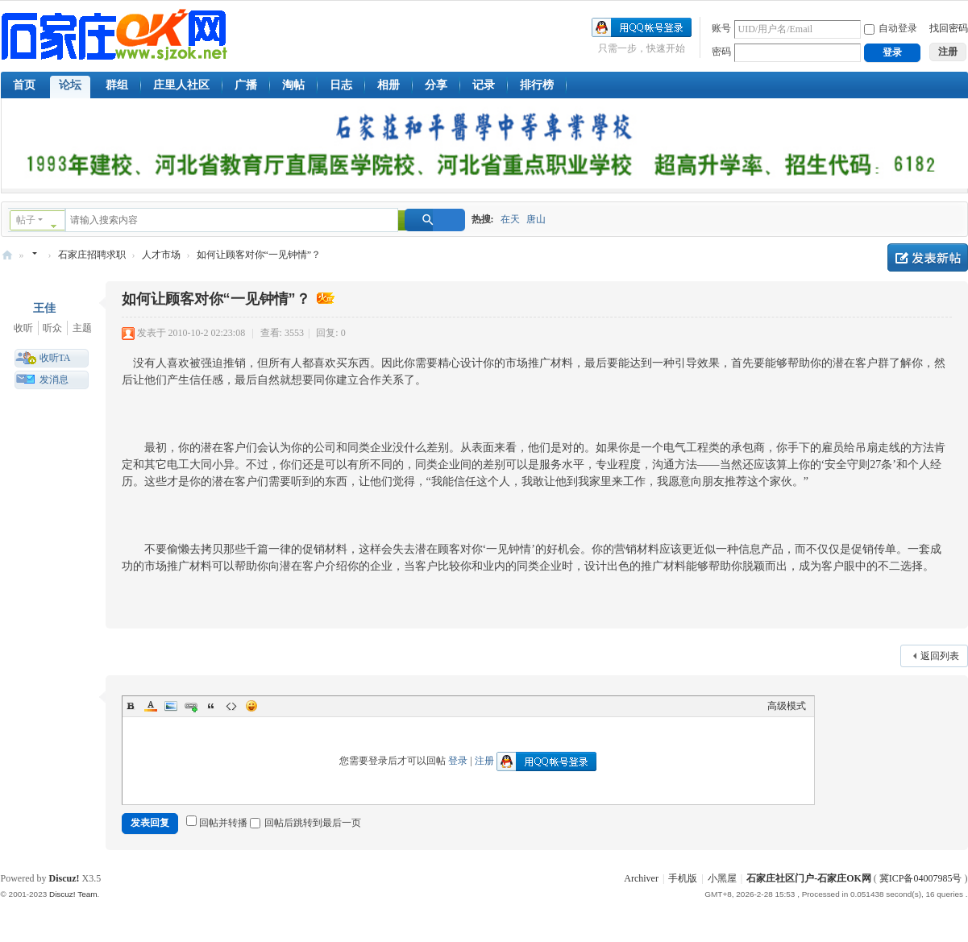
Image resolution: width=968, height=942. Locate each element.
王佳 (44, 308)
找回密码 (948, 28)
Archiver (641, 878)
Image (171, 706)
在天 (510, 219)
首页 (24, 85)
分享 (436, 85)
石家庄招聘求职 (92, 254)
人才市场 (161, 254)
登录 (457, 760)
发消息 (54, 379)
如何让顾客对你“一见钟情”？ (259, 254)
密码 (721, 51)
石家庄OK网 (7, 255)
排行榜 (537, 85)
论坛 (70, 85)
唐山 (536, 219)
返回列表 (939, 656)
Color (151, 706)
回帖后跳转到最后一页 (305, 822)
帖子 (25, 220)
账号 (721, 28)
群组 (117, 85)
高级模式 (786, 706)
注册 (484, 760)
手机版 (682, 878)
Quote (211, 706)
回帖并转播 (216, 822)
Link (191, 706)
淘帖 (293, 85)
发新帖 (927, 257)
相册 (388, 85)
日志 (341, 85)
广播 (246, 85)
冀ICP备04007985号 (920, 878)
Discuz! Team (73, 894)
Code (231, 706)
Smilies (251, 706)
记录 (483, 85)
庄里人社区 (181, 85)
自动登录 (890, 28)
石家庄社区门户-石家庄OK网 (808, 878)
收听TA (55, 357)
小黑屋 (722, 878)
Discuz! (64, 878)
